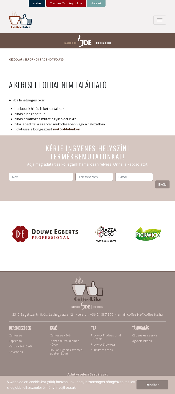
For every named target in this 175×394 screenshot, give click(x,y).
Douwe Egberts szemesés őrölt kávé (66, 352)
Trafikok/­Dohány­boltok (66, 3)
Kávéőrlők (16, 352)
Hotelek (96, 3)
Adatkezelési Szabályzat (87, 374)
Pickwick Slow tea (103, 344)
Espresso (15, 341)
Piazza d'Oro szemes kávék (64, 342)
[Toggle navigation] (159, 20)
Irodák (37, 3)
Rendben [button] (152, 385)
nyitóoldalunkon (66, 129)
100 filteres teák (102, 350)
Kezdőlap (16, 59)
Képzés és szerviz (144, 335)
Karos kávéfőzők (21, 346)
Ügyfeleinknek (142, 341)
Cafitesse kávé (60, 335)
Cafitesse (15, 335)
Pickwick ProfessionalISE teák (106, 337)
